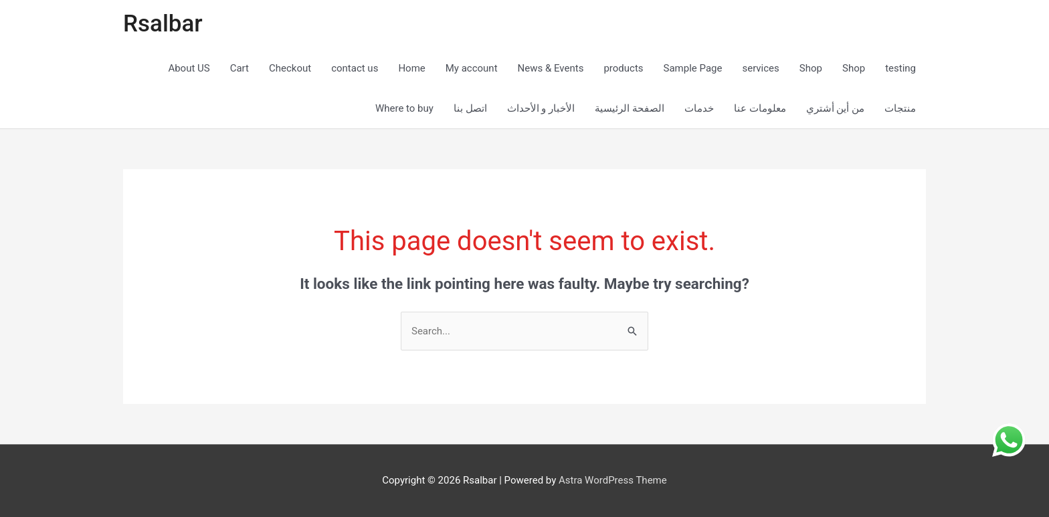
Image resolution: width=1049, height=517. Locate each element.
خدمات (699, 108)
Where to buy (404, 108)
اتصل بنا (470, 108)
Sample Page (693, 68)
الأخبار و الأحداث (541, 108)
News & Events (551, 68)
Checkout (290, 68)
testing (900, 68)
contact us (354, 68)
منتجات (900, 108)
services (760, 68)
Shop (810, 68)
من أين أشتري (835, 108)
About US (188, 68)
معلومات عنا (760, 108)
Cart (239, 68)
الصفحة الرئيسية (629, 108)
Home (411, 68)
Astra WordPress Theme (613, 480)
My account (472, 68)
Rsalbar (163, 23)
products (623, 68)
